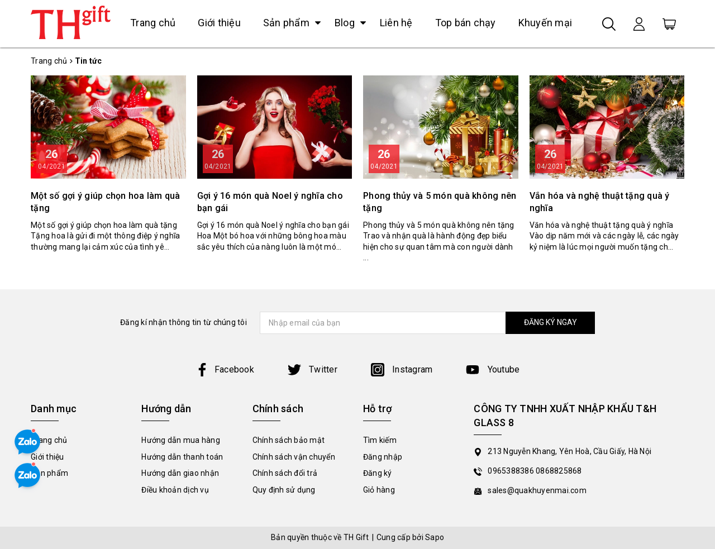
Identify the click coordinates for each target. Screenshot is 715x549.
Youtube (492, 369)
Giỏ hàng (379, 489)
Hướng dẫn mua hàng (180, 440)
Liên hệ (396, 22)
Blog (345, 22)
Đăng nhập (382, 456)
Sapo (434, 537)
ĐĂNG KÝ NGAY (550, 322)
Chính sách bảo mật (288, 440)
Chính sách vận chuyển (293, 456)
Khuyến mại (545, 22)
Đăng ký (377, 473)
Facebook (225, 369)
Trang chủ (152, 22)
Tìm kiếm (380, 440)
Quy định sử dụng (284, 489)
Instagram (402, 369)
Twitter (312, 369)
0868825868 (559, 470)
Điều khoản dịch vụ (175, 489)
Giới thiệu (219, 22)
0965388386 (512, 470)
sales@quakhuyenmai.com (537, 490)
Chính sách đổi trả (285, 473)
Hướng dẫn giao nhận (180, 473)
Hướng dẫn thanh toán (182, 456)
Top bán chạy (465, 22)
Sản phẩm (286, 22)
